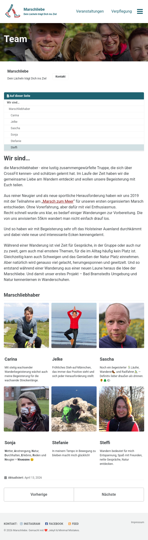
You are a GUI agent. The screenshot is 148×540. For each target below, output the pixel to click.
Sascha (15, 128)
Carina (15, 115)
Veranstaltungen (90, 11)
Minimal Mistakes (68, 530)
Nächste (109, 494)
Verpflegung (121, 11)
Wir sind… (13, 102)
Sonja (14, 134)
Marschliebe (40, 11)
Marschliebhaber (19, 109)
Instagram (30, 523)
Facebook (54, 523)
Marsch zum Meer (58, 201)
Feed (73, 523)
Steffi (14, 147)
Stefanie (16, 141)
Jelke (14, 121)
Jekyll (52, 530)
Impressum (137, 522)
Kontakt (60, 76)
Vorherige (38, 494)
